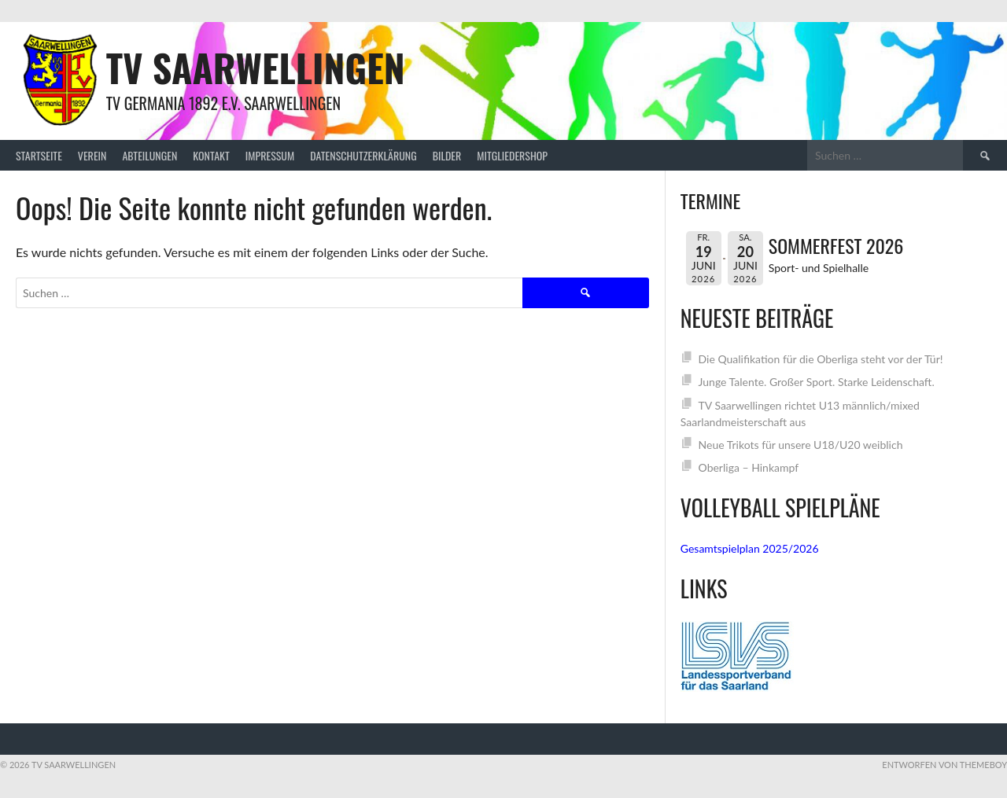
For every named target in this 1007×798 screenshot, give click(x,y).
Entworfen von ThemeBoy (944, 764)
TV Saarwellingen (255, 67)
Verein (92, 155)
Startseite (39, 155)
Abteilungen (149, 155)
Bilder (447, 155)
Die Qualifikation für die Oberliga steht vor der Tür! (821, 359)
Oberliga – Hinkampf (749, 467)
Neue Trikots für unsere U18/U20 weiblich (801, 444)
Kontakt (211, 155)
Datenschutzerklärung (363, 155)
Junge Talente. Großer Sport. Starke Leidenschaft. (817, 381)
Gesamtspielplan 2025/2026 (750, 548)
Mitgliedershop (512, 155)
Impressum (269, 155)
